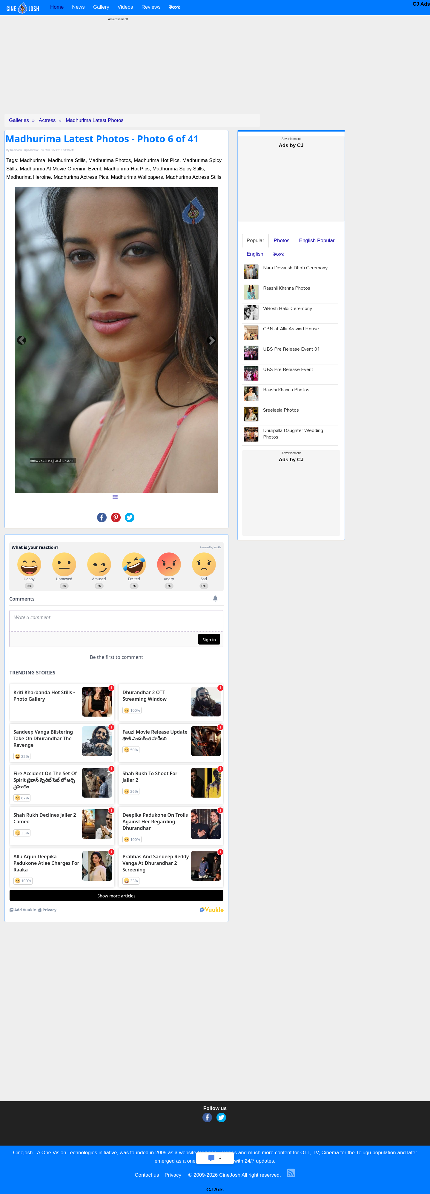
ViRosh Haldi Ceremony (287, 309)
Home (57, 7)
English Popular (317, 240)
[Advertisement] (118, 72)
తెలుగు (278, 254)
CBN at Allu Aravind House (291, 329)
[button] (21, 340)
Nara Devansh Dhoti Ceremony (295, 268)
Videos (125, 7)
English (255, 254)
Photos (282, 240)
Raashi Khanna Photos (286, 390)
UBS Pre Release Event (288, 370)
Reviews (150, 7)
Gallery (101, 7)
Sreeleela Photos (281, 411)
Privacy (173, 1175)
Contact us (147, 1175)
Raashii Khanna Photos (286, 289)
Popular (255, 240)
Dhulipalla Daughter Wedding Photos (293, 434)
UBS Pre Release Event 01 (291, 350)
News (78, 7)
